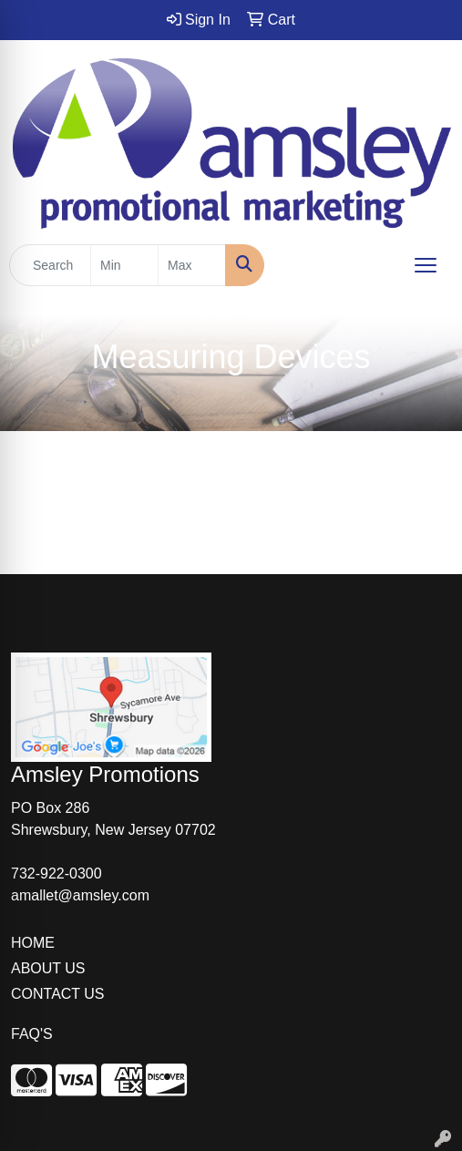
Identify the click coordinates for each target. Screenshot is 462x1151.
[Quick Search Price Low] (124, 265)
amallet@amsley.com (80, 895)
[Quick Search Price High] (192, 265)
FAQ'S (32, 1034)
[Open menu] (425, 265)
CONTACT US (58, 994)
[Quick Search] (50, 265)
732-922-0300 (56, 873)
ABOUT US (48, 968)
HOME (33, 943)
